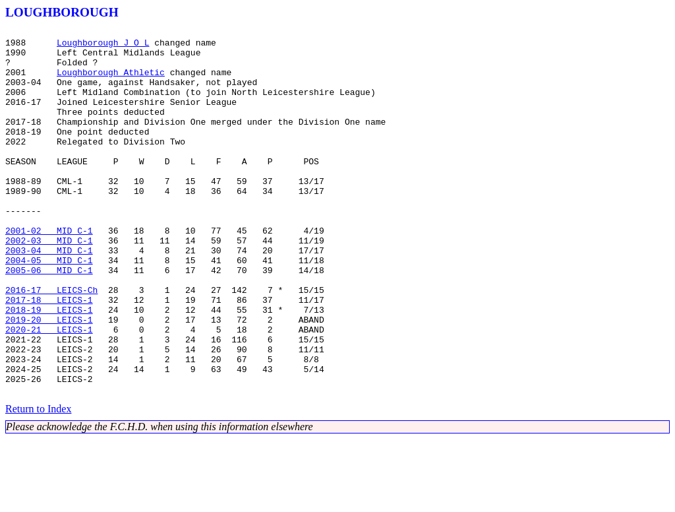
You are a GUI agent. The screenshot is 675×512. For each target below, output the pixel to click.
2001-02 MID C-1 (49, 272)
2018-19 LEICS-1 (49, 367)
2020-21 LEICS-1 (49, 391)
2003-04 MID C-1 (49, 296)
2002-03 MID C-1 (49, 284)
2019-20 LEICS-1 (49, 379)
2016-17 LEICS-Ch (51, 343)
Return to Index (38, 482)
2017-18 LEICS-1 (49, 355)
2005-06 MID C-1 (49, 319)
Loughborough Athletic (111, 82)
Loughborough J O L (103, 46)
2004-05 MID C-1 (49, 307)
